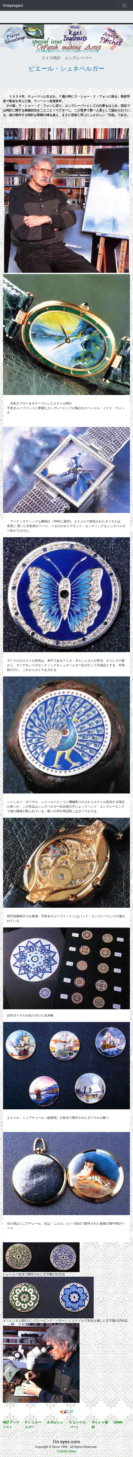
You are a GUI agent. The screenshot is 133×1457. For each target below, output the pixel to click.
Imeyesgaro (13, 5)
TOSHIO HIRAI (66, 1451)
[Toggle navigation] (124, 5)
